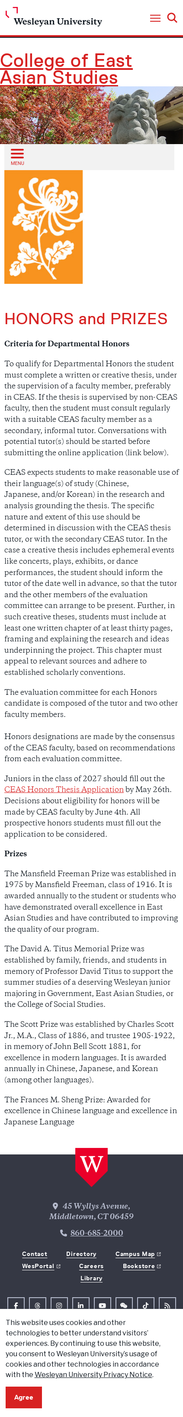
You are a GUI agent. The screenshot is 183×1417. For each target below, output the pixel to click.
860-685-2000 (97, 1233)
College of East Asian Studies (66, 69)
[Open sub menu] (16, 156)
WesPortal (38, 1266)
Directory (81, 1254)
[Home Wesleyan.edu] (54, 19)
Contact (34, 1254)
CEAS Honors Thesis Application (64, 790)
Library (91, 1278)
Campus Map (135, 1254)
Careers (91, 1266)
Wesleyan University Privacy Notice (93, 1375)
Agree (23, 1397)
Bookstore (139, 1266)
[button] (155, 18)
